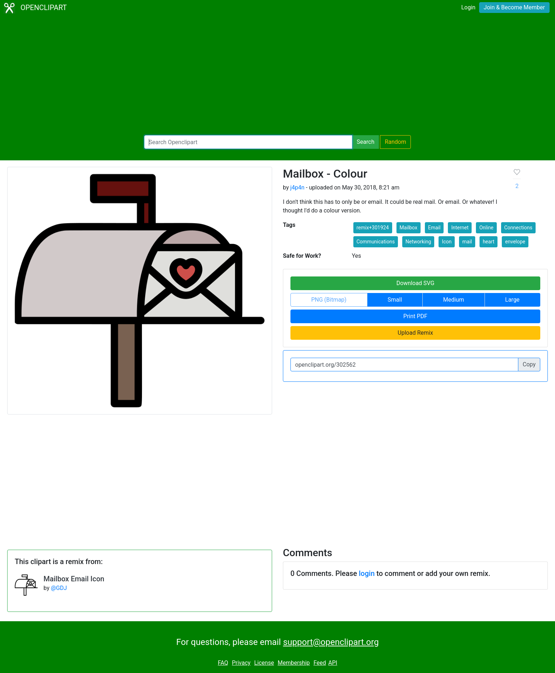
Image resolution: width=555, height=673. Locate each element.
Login (468, 7)
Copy (529, 364)
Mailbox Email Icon (73, 578)
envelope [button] (515, 241)
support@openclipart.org (331, 642)
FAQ (223, 662)
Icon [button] (446, 241)
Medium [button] (453, 299)
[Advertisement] (277, 75)
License (264, 662)
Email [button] (434, 227)
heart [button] (488, 241)
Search (365, 141)
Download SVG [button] (415, 283)
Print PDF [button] (415, 316)
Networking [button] (418, 241)
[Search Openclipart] (248, 142)
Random (395, 141)
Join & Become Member (514, 7)
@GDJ (59, 588)
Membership (293, 662)
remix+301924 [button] (373, 227)
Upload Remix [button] (415, 332)
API (332, 662)
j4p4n (297, 187)
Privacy (241, 662)
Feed (319, 662)
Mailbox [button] (408, 227)
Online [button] (486, 227)
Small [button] (394, 299)
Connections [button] (518, 227)
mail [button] (467, 241)
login (367, 573)
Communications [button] (376, 241)
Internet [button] (459, 227)
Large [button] (512, 299)
